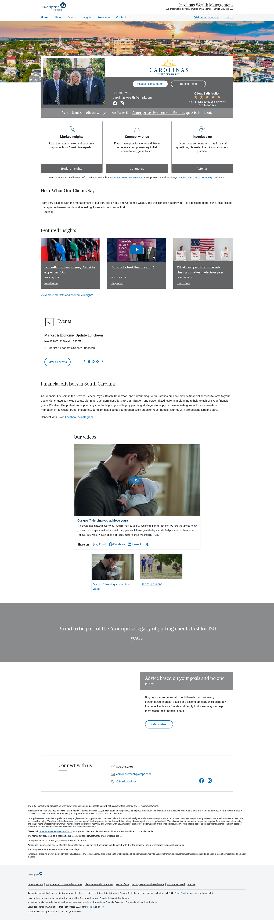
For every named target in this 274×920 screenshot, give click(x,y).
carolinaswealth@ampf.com (132, 97)
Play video (117, 283)
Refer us (202, 168)
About (58, 17)
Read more (51, 283)
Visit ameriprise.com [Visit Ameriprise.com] (206, 17)
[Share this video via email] (99, 545)
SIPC (101, 907)
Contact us (137, 168)
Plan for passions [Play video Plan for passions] (151, 584)
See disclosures (207, 105)
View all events (57, 362)
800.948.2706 (122, 93)
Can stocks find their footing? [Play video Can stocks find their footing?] (132, 267)
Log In (229, 17)
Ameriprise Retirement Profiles (158, 112)
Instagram (86, 417)
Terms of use (122, 884)
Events (72, 17)
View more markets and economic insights (67, 295)
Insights (87, 17)
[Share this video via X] (147, 544)
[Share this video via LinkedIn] (135, 544)
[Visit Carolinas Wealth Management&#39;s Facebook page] (201, 781)
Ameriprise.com (35, 884)
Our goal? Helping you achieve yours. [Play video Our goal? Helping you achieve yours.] (111, 587)
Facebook (71, 417)
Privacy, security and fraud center (148, 884)
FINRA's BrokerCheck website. (126, 177)
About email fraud (176, 884)
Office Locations (126, 781)
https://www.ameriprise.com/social (55, 831)
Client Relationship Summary (196, 177)
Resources (104, 17)
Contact (121, 17)
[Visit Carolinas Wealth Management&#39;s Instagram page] (210, 781)
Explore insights (71, 168)
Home (44, 17)
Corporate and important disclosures (64, 884)
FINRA (92, 907)
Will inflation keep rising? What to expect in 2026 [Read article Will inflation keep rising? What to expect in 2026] (69, 270)
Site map (192, 884)
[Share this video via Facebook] (117, 544)
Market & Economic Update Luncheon (73, 335)
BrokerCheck (180, 893)
